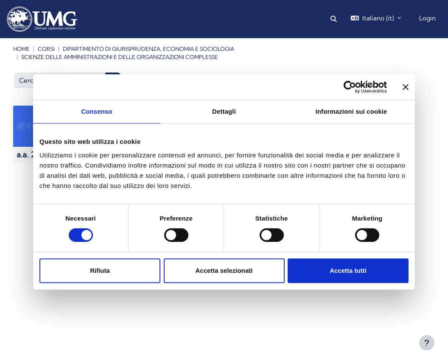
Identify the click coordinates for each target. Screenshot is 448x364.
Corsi (46, 48)
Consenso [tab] (96, 111)
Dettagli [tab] (224, 111)
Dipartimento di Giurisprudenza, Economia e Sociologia (148, 48)
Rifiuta (100, 270)
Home (21, 48)
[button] (334, 19)
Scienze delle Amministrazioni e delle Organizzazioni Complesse (119, 56)
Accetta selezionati (223, 270)
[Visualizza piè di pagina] (426, 342)
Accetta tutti (348, 270)
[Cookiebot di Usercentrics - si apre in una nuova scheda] (350, 87)
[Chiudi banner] (406, 87)
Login (427, 18)
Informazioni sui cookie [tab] (351, 111)
